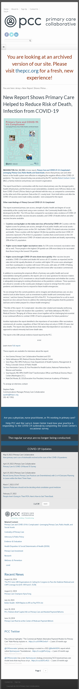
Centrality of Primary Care (14, 532)
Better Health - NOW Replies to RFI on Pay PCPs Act (24, 603)
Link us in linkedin (16, 34)
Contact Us (34, 9)
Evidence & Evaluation (13, 541)
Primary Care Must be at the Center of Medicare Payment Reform (29, 621)
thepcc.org (27, 71)
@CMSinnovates (11, 648)
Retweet (12, 644)
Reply (7, 644)
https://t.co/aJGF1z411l (40, 660)
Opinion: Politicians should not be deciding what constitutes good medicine (32, 487)
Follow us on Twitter (11, 34)
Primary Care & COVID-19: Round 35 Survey (19, 466)
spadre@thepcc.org (11, 395)
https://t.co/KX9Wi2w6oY (38, 641)
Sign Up (24, 9)
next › (46, 504)
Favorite (19, 644)
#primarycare (15, 651)
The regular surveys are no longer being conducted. (39, 437)
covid (8, 565)
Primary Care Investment (14, 551)
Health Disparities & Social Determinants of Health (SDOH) (27, 546)
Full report (16, 345)
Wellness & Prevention (13, 560)
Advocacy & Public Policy (14, 537)
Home (6, 9)
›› (45, 670)
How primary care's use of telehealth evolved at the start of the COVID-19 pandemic (35, 457)
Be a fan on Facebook (7, 34)
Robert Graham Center (66, 178)
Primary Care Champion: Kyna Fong (18, 594)
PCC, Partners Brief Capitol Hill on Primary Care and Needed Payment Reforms (34, 612)
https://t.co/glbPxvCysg (41, 651)
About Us (14, 9)
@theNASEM (54, 648)
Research (8, 556)
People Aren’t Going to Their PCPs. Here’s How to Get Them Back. (28, 496)
